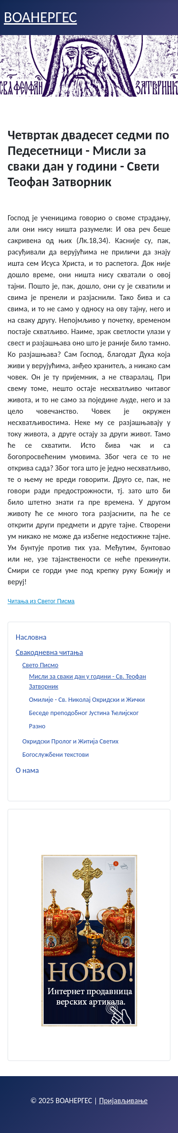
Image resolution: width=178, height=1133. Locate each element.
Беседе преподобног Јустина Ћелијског (84, 713)
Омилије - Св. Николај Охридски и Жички (87, 700)
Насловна (31, 637)
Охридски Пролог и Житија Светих (70, 741)
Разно (37, 726)
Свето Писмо (40, 665)
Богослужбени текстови (55, 755)
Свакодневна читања (49, 652)
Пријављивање (123, 1100)
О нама (27, 770)
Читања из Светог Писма (41, 601)
